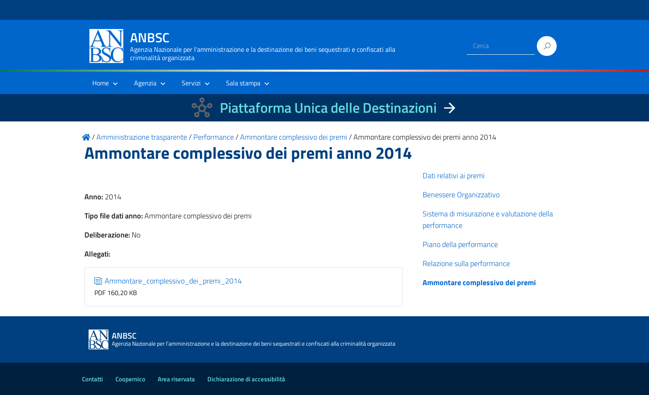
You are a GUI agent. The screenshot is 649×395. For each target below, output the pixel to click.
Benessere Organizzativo (461, 194)
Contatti (92, 379)
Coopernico (130, 379)
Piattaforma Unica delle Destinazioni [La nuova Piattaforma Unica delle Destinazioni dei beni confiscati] (328, 107)
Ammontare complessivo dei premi (479, 282)
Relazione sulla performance (466, 263)
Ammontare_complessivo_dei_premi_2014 (168, 280)
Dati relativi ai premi (454, 175)
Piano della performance (460, 244)
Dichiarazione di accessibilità (246, 379)
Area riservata (176, 379)
